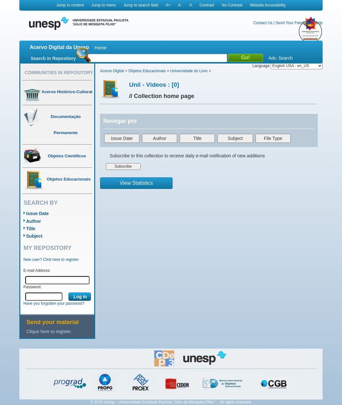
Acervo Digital (112, 71)
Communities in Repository (59, 72)
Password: (33, 287)
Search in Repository (53, 58)
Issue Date (37, 213)
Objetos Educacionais (147, 71)
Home (100, 47)
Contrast (206, 5)
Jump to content (70, 5)
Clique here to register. (49, 331)
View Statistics (136, 183)
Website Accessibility (268, 5)
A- (180, 5)
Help (319, 23)
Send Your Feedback (293, 23)
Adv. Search (280, 58)
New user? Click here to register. (51, 259)
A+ (168, 5)
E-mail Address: (37, 270)
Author (33, 221)
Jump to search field (141, 5)
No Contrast (232, 5)
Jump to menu (103, 5)
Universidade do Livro (188, 71)
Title (30, 228)
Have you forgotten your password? (54, 303)
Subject (34, 236)
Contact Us (262, 23)
